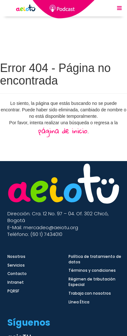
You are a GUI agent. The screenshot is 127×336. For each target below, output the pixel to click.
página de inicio (62, 130)
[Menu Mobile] (119, 8)
